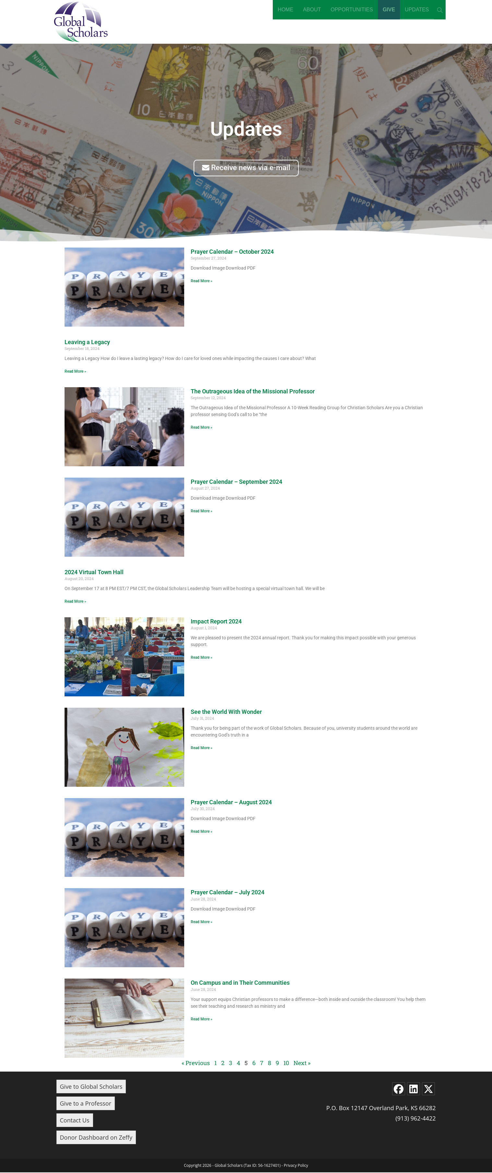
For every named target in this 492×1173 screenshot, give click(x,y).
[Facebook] (398, 1089)
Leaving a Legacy (87, 342)
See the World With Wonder (226, 712)
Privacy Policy (296, 1166)
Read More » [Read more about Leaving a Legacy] (75, 372)
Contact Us (75, 1121)
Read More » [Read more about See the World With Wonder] (201, 748)
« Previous (196, 1063)
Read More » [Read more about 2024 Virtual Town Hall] (75, 602)
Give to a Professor (86, 1104)
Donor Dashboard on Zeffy (96, 1138)
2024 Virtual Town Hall (94, 572)
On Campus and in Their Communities (240, 983)
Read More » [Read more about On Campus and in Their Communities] (201, 1019)
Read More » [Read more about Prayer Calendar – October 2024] (201, 281)
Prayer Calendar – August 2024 (231, 802)
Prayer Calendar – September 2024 (236, 482)
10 (286, 1063)
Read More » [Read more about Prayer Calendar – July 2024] (201, 922)
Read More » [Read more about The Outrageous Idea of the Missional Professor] (201, 428)
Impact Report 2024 (216, 621)
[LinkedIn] (413, 1089)
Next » (302, 1063)
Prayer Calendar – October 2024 (232, 252)
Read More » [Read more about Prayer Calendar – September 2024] (201, 511)
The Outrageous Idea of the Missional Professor (253, 391)
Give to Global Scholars (91, 1087)
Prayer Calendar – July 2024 (227, 892)
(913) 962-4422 (415, 1119)
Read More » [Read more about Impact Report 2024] (201, 658)
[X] (428, 1089)
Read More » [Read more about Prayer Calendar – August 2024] (201, 832)
